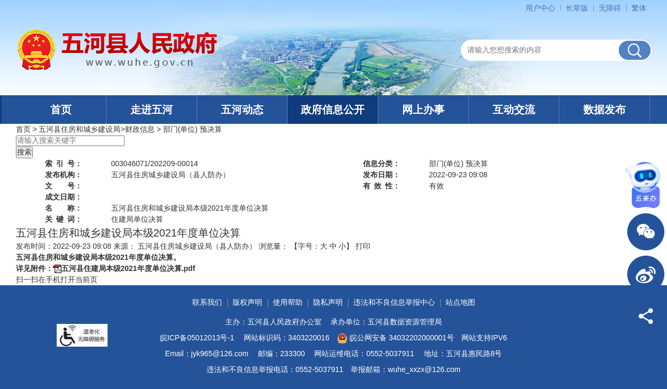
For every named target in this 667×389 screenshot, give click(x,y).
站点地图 (460, 302)
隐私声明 (328, 302)
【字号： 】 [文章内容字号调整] (322, 246)
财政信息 (140, 129)
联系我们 (207, 302)
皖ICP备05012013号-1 (197, 337)
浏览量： (273, 246)
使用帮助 (288, 302)
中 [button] (333, 246)
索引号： (63, 163)
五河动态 (242, 109)
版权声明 (247, 302)
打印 (362, 246)
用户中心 (540, 8)
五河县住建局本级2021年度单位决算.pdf (128, 268)
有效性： (381, 186)
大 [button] (323, 246)
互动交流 (514, 109)
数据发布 (604, 109)
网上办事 (423, 109)
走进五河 (151, 109)
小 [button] (342, 246)
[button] (577, 8)
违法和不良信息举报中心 (394, 302)
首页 (61, 109)
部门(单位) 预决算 (192, 129)
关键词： (63, 219)
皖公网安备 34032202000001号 (395, 338)
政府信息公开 (332, 109)
